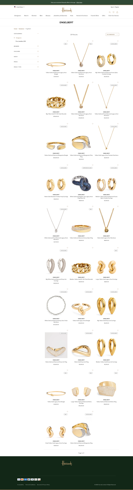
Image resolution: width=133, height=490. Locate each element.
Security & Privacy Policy (43, 484)
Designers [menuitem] (17, 15)
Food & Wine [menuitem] (95, 15)
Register (117, 7)
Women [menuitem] (34, 15)
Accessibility (20, 484)
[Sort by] (112, 34)
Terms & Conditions (30, 484)
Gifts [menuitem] (103, 15)
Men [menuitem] (41, 15)
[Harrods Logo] (66, 9)
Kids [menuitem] (71, 15)
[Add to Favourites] (67, 41)
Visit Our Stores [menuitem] (113, 15)
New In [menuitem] (26, 15)
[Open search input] (110, 12)
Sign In (112, 7)
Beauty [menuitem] (48, 15)
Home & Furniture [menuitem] (82, 15)
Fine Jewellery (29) (21, 41)
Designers (17, 38)
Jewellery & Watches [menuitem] (60, 15)
